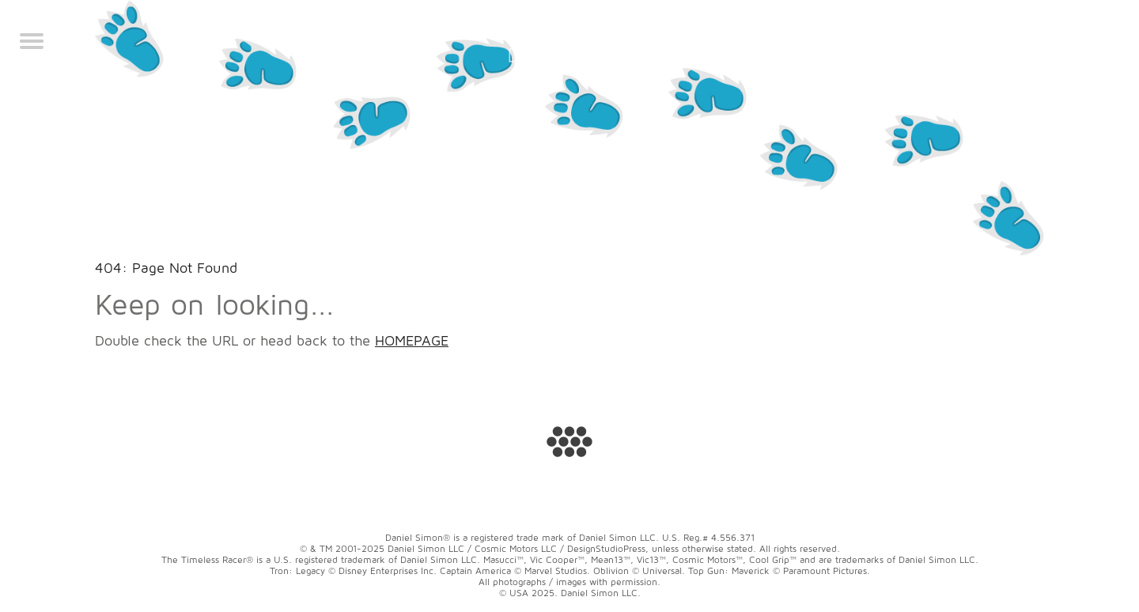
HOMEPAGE (411, 340)
